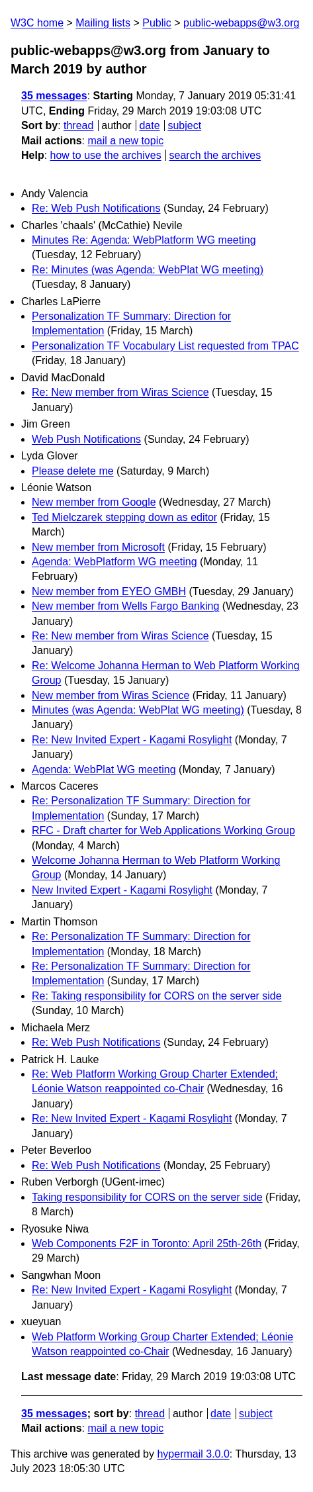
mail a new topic (125, 140)
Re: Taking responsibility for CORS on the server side (157, 996)
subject (184, 125)
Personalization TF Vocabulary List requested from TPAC (165, 345)
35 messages (54, 95)
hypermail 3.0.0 (193, 1454)
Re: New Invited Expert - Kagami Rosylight (132, 739)
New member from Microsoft (98, 547)
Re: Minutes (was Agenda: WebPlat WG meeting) (147, 269)
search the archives (215, 155)
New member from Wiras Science (110, 695)
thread (78, 125)
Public (156, 22)
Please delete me (73, 471)
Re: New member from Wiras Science (120, 392)
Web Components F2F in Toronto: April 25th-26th (146, 1243)
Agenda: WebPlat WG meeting (104, 769)
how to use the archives (105, 155)
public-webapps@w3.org (241, 22)
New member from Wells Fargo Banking (125, 606)
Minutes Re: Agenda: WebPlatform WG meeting (144, 240)
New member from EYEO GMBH (109, 591)
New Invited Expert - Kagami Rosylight (122, 890)
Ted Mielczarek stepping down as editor (124, 517)
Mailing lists (102, 22)
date (149, 125)
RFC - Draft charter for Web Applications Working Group (163, 830)
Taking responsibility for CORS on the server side (147, 1197)
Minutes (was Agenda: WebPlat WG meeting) (138, 710)
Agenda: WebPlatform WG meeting (114, 561)
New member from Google (94, 502)
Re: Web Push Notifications (96, 208)
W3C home (37, 22)
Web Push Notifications (86, 439)
